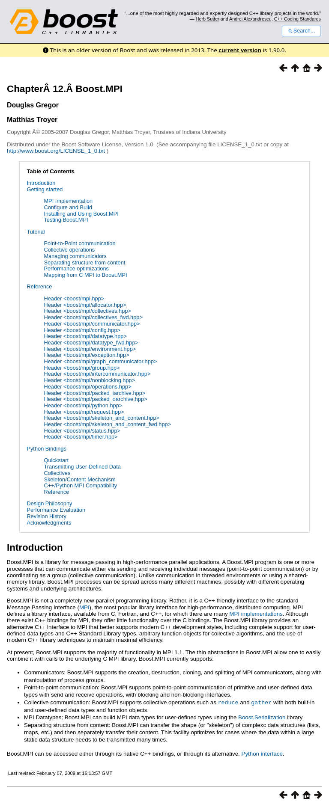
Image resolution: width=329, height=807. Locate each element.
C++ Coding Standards (297, 18)
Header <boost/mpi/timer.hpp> (80, 436)
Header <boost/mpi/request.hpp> (84, 412)
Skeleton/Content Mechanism (79, 479)
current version (239, 50)
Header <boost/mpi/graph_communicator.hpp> (100, 361)
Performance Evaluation (56, 510)
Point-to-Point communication (79, 243)
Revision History (46, 516)
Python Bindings (46, 448)
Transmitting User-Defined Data (82, 466)
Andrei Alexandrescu (250, 18)
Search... (301, 31)
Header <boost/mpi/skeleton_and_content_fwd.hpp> (107, 424)
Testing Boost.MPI (66, 220)
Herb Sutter (207, 18)
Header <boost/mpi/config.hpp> (82, 330)
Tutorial (36, 231)
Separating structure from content (84, 262)
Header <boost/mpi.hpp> (74, 298)
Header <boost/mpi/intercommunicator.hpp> (97, 374)
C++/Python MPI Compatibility (80, 485)
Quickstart (56, 460)
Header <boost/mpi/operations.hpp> (87, 386)
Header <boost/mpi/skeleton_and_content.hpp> (101, 418)
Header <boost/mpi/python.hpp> (83, 405)
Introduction (41, 183)
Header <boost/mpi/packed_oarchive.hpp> (95, 399)
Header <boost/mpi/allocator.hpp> (85, 305)
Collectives (57, 473)
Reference (39, 286)
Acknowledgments (49, 522)
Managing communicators (75, 256)
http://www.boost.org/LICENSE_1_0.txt (57, 151)
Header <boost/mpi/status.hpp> (82, 430)
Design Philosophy (49, 503)
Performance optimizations (76, 268)
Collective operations (69, 249)
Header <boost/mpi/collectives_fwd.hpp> (93, 317)
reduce (228, 702)
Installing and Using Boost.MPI (81, 214)
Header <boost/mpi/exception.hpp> (86, 355)
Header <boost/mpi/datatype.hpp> (85, 336)
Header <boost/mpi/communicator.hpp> (92, 323)
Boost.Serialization (261, 717)
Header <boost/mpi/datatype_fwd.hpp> (91, 342)
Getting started (45, 189)
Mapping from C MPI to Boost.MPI (85, 275)
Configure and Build (68, 207)
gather (261, 702)
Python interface (262, 753)
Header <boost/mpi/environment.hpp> (90, 349)
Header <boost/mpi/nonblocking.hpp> (89, 380)
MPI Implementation (68, 201)
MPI (84, 607)
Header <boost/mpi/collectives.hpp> (87, 311)
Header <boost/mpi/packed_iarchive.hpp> (94, 393)
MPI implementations (255, 614)
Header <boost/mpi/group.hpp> (82, 368)
